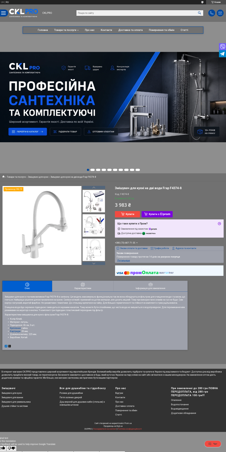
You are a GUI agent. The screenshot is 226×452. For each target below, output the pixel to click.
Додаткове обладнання (183, 413)
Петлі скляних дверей (71, 397)
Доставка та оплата (130, 30)
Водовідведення (179, 408)
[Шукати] (199, 13)
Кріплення (15, 328)
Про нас (89, 30)
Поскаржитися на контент (104, 429)
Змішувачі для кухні (38, 177)
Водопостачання (180, 404)
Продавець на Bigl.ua (113, 426)
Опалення (176, 400)
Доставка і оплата (124, 406)
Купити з (159, 214)
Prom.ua (128, 423)
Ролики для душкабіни (71, 393)
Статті (184, 30)
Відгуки (119, 393)
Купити (130, 214)
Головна (43, 30)
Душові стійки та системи (15, 406)
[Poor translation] (11, 448)
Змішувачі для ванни (12, 397)
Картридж (15, 331)
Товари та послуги (65, 30)
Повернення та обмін (161, 30)
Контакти (106, 30)
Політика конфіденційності (130, 429)
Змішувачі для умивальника (16, 402)
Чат (212, 443)
